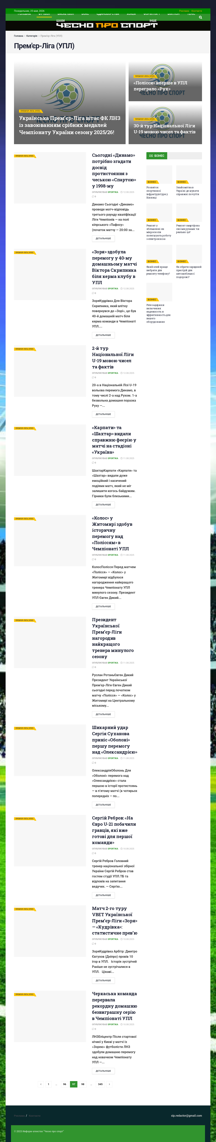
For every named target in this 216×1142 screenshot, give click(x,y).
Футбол (44, 13)
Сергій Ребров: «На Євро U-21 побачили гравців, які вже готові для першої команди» (114, 830)
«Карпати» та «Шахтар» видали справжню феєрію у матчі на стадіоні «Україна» (114, 440)
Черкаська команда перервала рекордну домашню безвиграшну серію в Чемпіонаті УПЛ (114, 1006)
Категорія (31, 36)
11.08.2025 (127, 458)
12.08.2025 (127, 192)
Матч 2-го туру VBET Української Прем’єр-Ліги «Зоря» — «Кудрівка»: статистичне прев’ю (114, 920)
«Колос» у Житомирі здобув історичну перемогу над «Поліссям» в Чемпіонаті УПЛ (112, 533)
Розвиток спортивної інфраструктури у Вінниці (157, 192)
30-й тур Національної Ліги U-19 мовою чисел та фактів (165, 132)
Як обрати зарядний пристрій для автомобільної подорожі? (189, 271)
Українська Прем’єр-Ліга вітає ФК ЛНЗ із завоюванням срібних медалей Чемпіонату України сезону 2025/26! (69, 128)
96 (64, 1084)
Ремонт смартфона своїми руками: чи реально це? (188, 229)
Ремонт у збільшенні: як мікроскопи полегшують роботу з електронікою (158, 232)
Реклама (184, 11)
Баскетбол (66, 13)
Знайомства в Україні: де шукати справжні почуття (187, 191)
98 (82, 1084)
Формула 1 (152, 13)
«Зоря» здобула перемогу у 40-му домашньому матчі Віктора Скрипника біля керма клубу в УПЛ (114, 267)
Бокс (85, 13)
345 (100, 1084)
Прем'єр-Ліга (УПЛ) (51, 36)
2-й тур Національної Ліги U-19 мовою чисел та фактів (113, 357)
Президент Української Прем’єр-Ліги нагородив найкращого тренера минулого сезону (113, 638)
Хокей (131, 13)
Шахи (60, 20)
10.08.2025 (127, 848)
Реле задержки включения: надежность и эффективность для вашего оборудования (158, 313)
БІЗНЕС (152, 182)
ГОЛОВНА (24, 13)
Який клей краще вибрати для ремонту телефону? (158, 270)
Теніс (191, 13)
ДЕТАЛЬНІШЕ (103, 238)
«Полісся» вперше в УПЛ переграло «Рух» (160, 89)
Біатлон (173, 13)
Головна (18, 36)
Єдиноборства (108, 13)
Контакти (196, 11)
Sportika (113, 192)
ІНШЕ (153, 20)
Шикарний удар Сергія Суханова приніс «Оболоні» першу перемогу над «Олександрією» (114, 739)
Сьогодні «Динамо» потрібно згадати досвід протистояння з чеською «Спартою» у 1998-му (114, 170)
